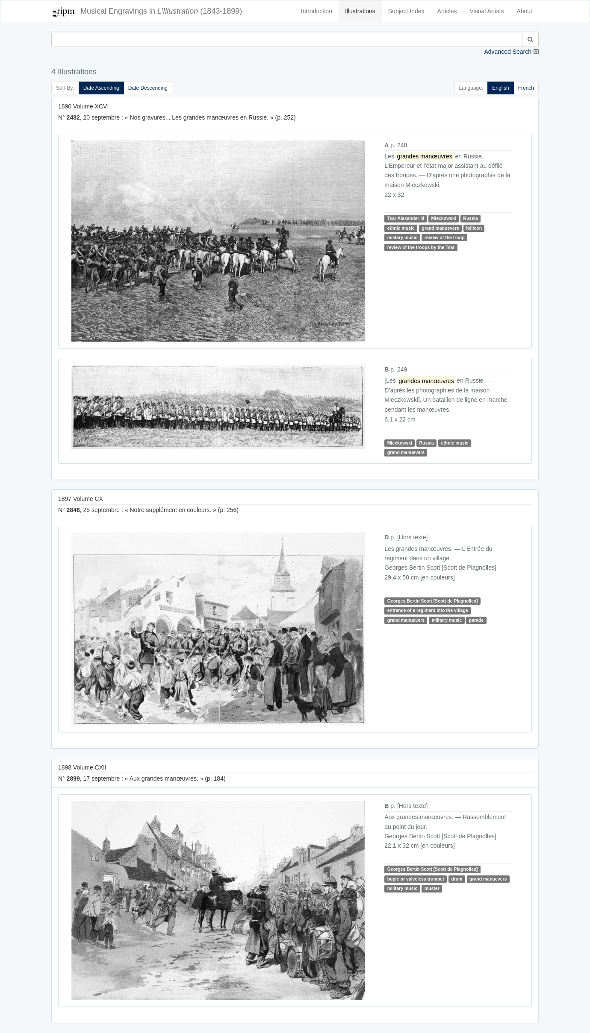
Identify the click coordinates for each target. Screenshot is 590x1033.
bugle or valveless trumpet (415, 878)
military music (402, 237)
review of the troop (445, 237)
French (526, 88)
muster (432, 888)
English (500, 88)
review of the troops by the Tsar (421, 247)
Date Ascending (101, 88)
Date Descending (148, 88)
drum (456, 878)
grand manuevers (440, 228)
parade (476, 620)
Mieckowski (443, 218)
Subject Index (406, 11)
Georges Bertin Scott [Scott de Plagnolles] (432, 600)
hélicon (474, 228)
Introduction (316, 11)
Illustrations (360, 11)
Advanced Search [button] (507, 51)
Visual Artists (487, 11)
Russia (470, 218)
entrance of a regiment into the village (427, 610)
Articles (447, 11)
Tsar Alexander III (405, 218)
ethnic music (401, 228)
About (524, 11)
